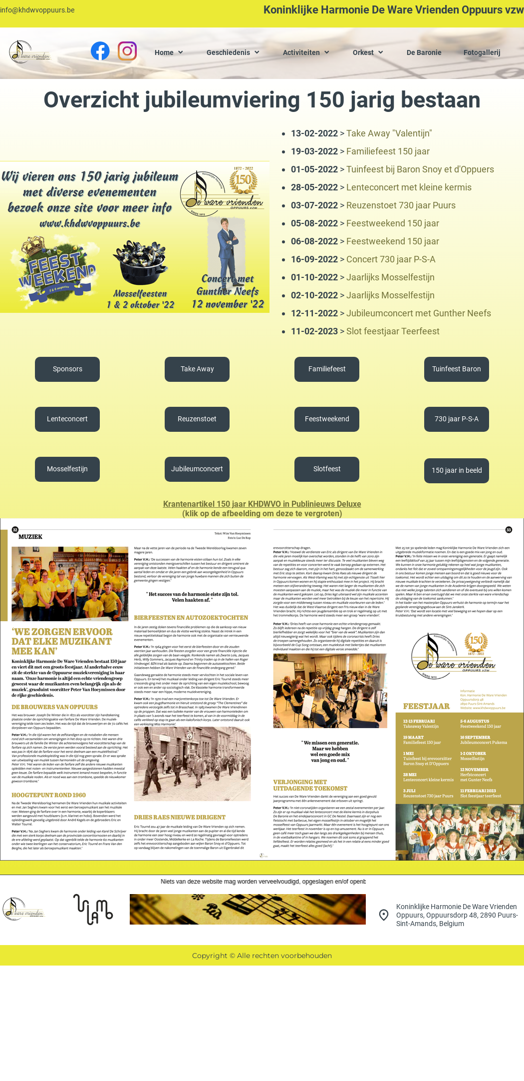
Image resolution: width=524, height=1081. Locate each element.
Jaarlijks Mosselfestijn (390, 277)
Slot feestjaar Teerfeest (393, 331)
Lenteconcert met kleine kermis (409, 187)
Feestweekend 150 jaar (392, 223)
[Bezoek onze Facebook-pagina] (100, 50)
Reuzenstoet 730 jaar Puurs (401, 205)
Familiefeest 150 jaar (388, 151)
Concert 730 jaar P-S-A (391, 259)
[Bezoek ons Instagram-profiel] (127, 50)
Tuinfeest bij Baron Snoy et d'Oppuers (420, 169)
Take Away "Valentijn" (389, 133)
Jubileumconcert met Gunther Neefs (418, 313)
